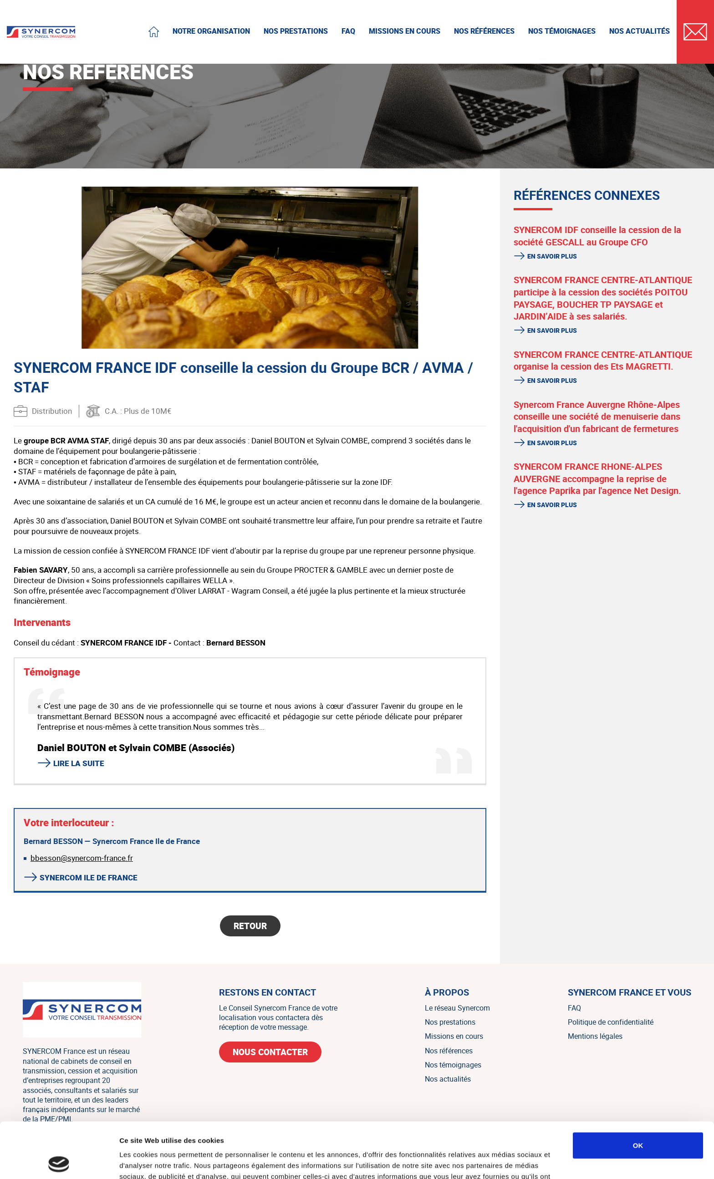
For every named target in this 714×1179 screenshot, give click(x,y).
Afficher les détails (501, 1161)
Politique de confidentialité (610, 1022)
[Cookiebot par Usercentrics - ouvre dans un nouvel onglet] (59, 1161)
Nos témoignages (453, 1065)
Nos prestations (450, 1022)
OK (638, 1089)
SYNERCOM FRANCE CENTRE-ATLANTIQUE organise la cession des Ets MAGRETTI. (603, 360)
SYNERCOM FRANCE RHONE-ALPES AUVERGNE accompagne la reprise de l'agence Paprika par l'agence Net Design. (597, 478)
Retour (250, 926)
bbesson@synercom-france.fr (82, 858)
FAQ (574, 1008)
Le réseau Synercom (457, 1008)
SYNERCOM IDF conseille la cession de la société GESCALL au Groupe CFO (597, 236)
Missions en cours (454, 1036)
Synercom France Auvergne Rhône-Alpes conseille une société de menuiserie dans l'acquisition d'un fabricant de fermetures (597, 416)
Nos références (449, 1051)
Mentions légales (595, 1036)
